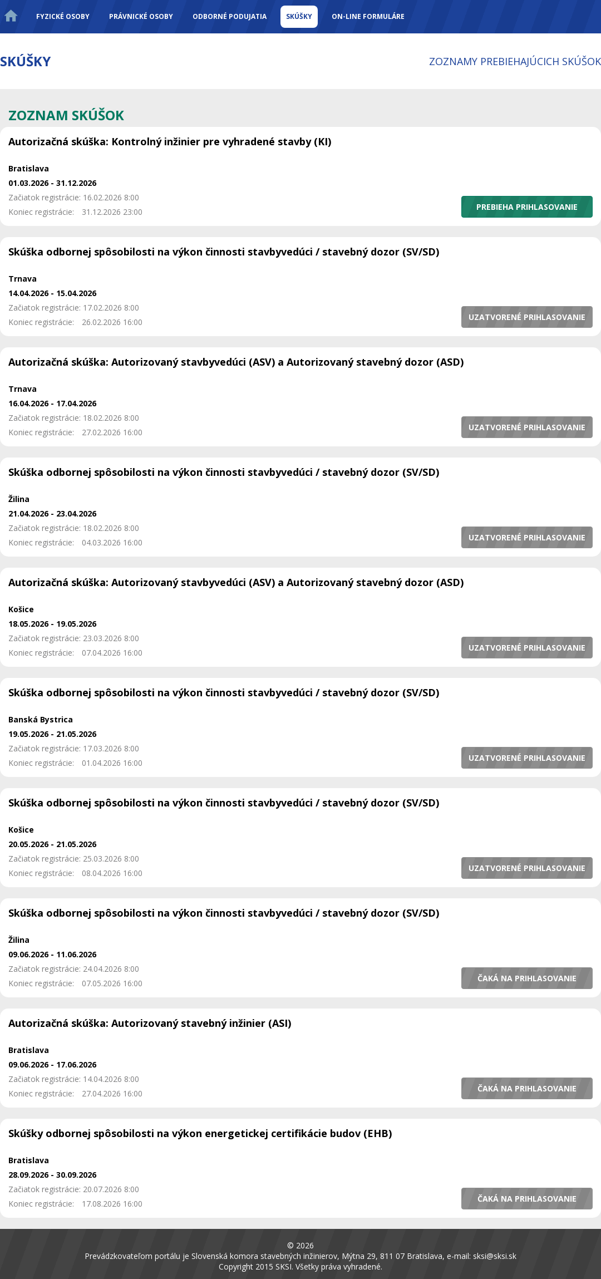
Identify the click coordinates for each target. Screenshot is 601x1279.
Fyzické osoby (63, 16)
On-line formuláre (368, 16)
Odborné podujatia (230, 16)
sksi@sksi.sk (494, 1256)
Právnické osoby (141, 16)
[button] (527, 207)
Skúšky (299, 16)
